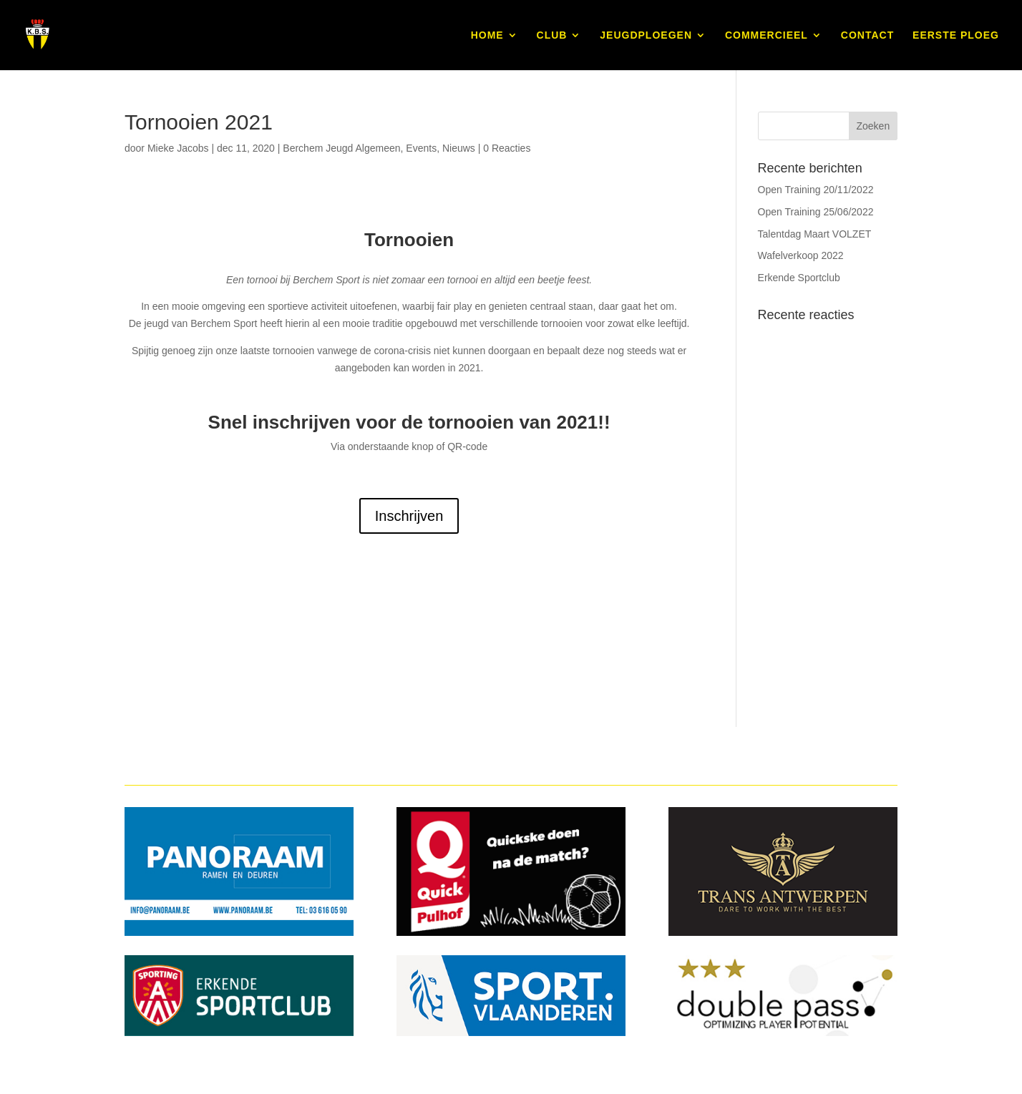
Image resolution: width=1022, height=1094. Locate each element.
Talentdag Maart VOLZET (815, 234)
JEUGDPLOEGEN (646, 35)
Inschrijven (409, 516)
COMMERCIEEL (766, 35)
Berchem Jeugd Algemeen (341, 148)
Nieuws (458, 148)
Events (421, 148)
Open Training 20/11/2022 (816, 189)
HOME (487, 35)
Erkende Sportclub (799, 277)
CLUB (552, 35)
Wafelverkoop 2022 (801, 255)
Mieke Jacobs (178, 148)
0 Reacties (506, 148)
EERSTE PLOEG (955, 35)
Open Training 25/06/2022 (816, 212)
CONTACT (867, 35)
